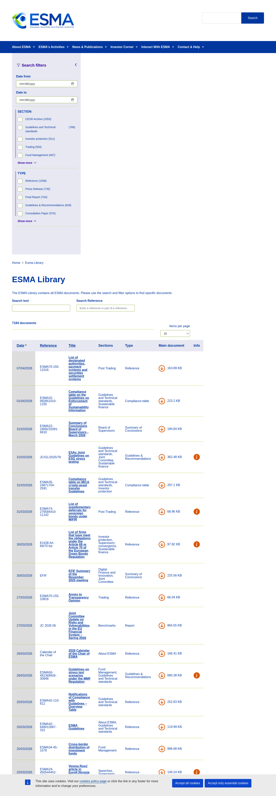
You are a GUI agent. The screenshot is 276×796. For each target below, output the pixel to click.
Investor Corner (122, 47)
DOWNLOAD (236, 167)
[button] (271, 256)
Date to (21, 92)
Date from (23, 76)
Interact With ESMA (155, 47)
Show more (25, 162)
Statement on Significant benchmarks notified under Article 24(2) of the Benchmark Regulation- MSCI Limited (153, 639)
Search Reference (163, 99)
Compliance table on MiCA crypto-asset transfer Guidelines (153, 284)
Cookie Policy (185, 767)
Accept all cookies (187, 783)
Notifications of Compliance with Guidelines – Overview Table (153, 500)
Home (90, 61)
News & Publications (87, 47)
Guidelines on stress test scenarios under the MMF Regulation (154, 474)
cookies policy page (93, 781)
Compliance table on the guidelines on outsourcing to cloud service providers (153, 672)
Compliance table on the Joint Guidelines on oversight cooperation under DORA (153, 702)
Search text (94, 99)
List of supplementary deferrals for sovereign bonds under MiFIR (154, 310)
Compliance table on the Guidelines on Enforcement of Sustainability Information (153, 200)
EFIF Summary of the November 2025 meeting (153, 374)
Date (96, 144)
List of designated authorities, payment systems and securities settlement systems (152, 166)
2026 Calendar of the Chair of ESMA (153, 452)
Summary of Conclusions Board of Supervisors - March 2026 (152, 228)
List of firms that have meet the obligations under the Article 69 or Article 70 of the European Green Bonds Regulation (154, 343)
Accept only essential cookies (228, 783)
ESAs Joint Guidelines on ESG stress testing (153, 256)
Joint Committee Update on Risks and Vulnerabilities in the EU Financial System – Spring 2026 (153, 424)
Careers (96, 767)
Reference (122, 144)
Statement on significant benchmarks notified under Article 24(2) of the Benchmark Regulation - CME (153, 602)
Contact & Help (189, 47)
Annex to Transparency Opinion (153, 396)
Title (146, 144)
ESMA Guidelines (151, 525)
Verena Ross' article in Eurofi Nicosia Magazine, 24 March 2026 (153, 571)
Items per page (253, 124)
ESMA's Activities (52, 47)
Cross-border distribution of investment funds (153, 547)
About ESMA (21, 47)
